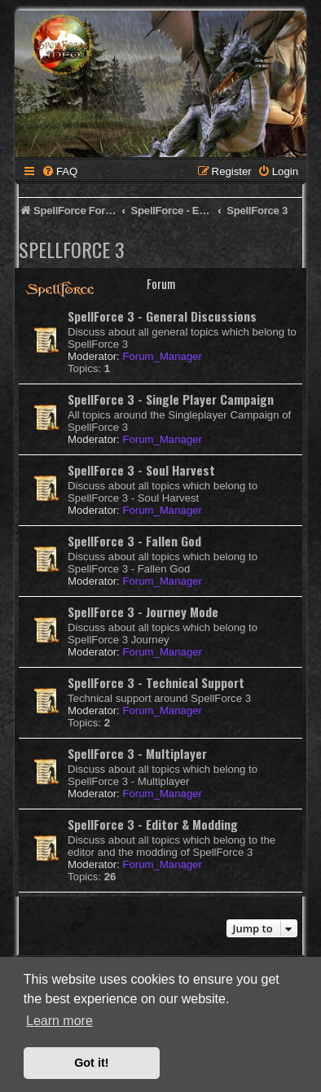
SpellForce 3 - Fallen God (134, 540)
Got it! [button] (91, 1062)
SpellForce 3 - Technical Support (156, 682)
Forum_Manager (161, 356)
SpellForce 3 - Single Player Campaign (171, 399)
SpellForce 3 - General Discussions (162, 316)
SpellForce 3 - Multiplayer (137, 753)
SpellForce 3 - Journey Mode (143, 611)
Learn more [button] (59, 1021)
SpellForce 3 (72, 249)
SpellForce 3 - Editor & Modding (153, 824)
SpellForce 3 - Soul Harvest (141, 470)
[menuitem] (59, 171)
